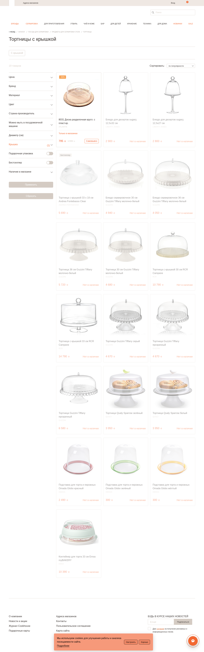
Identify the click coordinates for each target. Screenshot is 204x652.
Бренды (15, 24)
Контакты (61, 621)
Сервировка (32, 24)
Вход (173, 3)
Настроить (131, 642)
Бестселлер (29, 162)
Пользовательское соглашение (73, 626)
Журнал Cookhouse (19, 626)
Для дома (162, 24)
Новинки (177, 24)
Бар (102, 24)
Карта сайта (62, 630)
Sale (190, 24)
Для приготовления (54, 24)
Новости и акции (18, 621)
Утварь (73, 24)
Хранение (132, 24)
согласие (160, 629)
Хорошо (144, 642)
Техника (147, 24)
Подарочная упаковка (29, 153)
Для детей (116, 24)
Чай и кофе (89, 24)
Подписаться (183, 622)
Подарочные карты (19, 630)
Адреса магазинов (30, 3)
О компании (15, 616)
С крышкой (17, 53)
